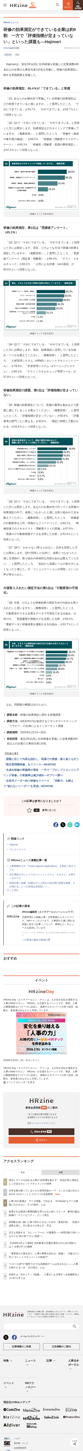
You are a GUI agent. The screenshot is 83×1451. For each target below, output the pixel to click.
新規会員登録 (41, 1131)
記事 (51, 1361)
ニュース (30, 1363)
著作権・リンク (21, 1443)
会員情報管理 (20, 1448)
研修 (17, 55)
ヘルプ (17, 1438)
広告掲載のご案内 (61, 1346)
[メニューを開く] (5, 5)
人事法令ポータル (73, 1365)
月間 (61, 1172)
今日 (23, 1172)
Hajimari (13, 844)
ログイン (41, 1140)
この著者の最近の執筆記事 (36, 939)
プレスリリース (17, 849)
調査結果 (8, 55)
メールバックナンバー (41, 1123)
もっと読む (13, 890)
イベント (8, 1385)
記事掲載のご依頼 (21, 1346)
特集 (8, 1361)
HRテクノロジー (30, 1387)
